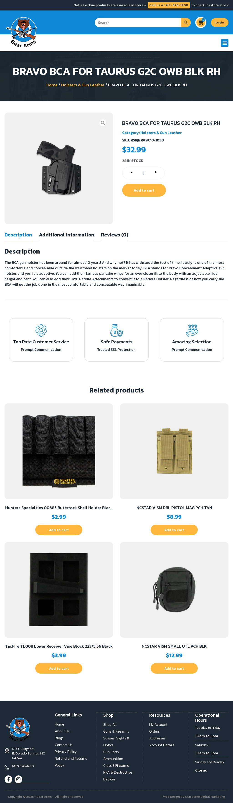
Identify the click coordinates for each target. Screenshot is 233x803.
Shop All (109, 724)
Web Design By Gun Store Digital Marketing (194, 796)
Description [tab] (18, 235)
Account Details (161, 744)
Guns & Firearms (116, 731)
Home (52, 85)
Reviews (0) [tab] (114, 235)
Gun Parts (111, 751)
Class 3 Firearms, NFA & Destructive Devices (117, 772)
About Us (62, 731)
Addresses (157, 738)
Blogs (59, 738)
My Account (158, 724)
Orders (154, 731)
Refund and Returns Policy (71, 762)
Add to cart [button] (59, 530)
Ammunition (113, 758)
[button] (224, 43)
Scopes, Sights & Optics (116, 741)
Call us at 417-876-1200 (168, 5)
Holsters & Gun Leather (82, 85)
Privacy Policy (66, 751)
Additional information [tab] (66, 235)
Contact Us (63, 744)
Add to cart (144, 190)
